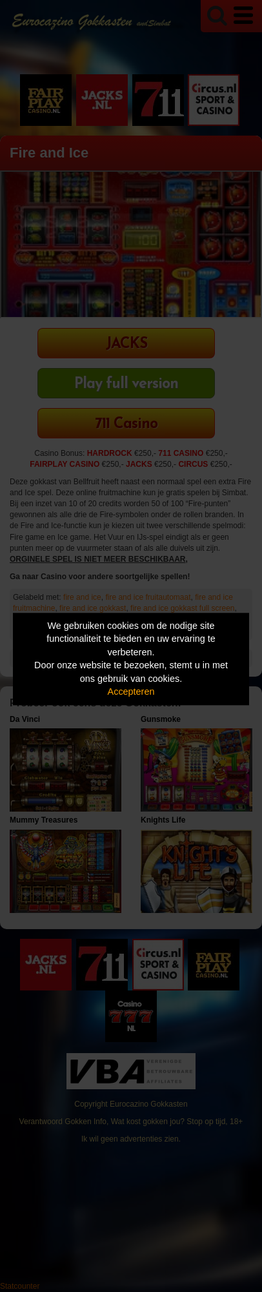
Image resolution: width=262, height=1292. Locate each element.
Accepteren (131, 692)
